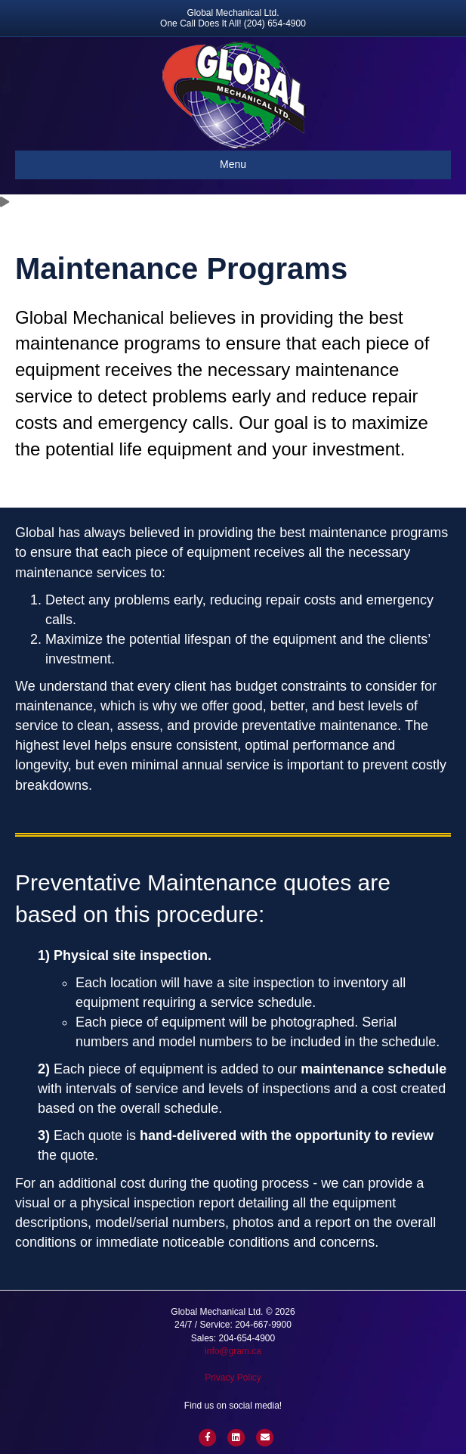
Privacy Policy (233, 1377)
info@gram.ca (233, 1351)
